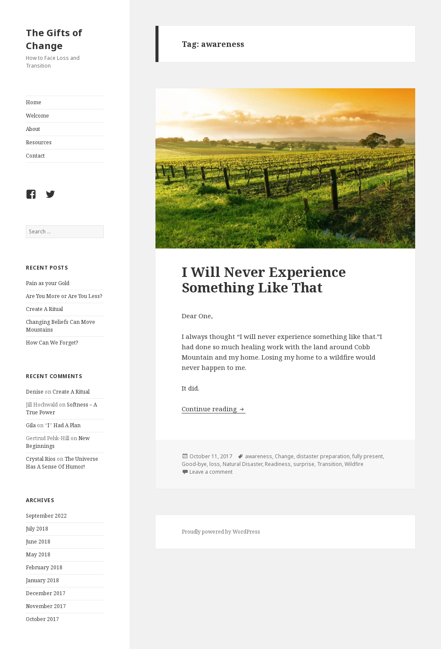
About (33, 129)
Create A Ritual (44, 309)
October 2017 (42, 619)
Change (284, 456)
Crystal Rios (41, 459)
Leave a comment (211, 471)
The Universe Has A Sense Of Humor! (62, 462)
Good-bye (194, 464)
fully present (367, 456)
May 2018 (38, 554)
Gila (31, 425)
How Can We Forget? (52, 342)
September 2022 (46, 515)
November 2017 (46, 606)
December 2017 (45, 593)
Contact (35, 155)
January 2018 (42, 580)
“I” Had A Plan (63, 425)
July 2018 (37, 528)
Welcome (37, 115)
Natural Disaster (242, 464)
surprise (303, 464)
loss (214, 464)
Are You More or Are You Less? (64, 296)
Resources (39, 142)
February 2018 (44, 567)
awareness (258, 456)
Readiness (278, 464)
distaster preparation (323, 456)
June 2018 (38, 541)
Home (33, 102)
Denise (34, 391)
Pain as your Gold (47, 283)
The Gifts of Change (54, 39)
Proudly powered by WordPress (221, 531)
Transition (329, 464)
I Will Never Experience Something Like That (264, 279)
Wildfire (354, 464)
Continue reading (213, 408)
